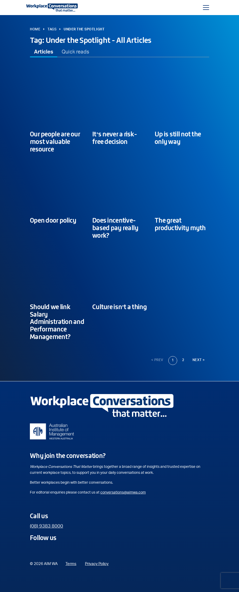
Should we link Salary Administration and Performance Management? (57, 321)
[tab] (43, 52)
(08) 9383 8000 (46, 526)
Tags (52, 29)
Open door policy (53, 220)
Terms (70, 564)
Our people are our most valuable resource (55, 141)
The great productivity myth (180, 224)
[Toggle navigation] (206, 7)
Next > (198, 360)
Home (35, 29)
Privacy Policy (97, 564)
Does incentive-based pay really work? (115, 228)
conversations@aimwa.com (123, 492)
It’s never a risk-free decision (114, 137)
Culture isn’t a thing (119, 306)
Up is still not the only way (178, 137)
